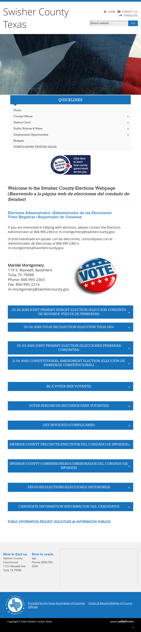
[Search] (110, 23)
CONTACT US (130, 12)
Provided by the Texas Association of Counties (56, 603)
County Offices (71, 116)
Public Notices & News (71, 128)
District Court (71, 122)
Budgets (19, 141)
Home (17, 110)
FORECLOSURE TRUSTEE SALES (35, 147)
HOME (111, 12)
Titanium (126, 621)
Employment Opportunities (71, 135)
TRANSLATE (130, 15)
